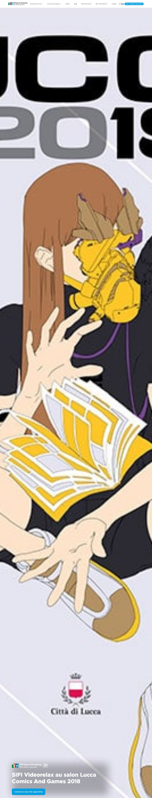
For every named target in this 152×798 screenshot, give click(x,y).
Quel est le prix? (86, 4)
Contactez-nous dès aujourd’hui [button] (28, 791)
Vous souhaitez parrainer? (134, 4)
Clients (67, 4)
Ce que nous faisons (53, 4)
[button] (123, 4)
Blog (75, 4)
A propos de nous (35, 4)
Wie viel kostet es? (101, 4)
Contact (114, 4)
